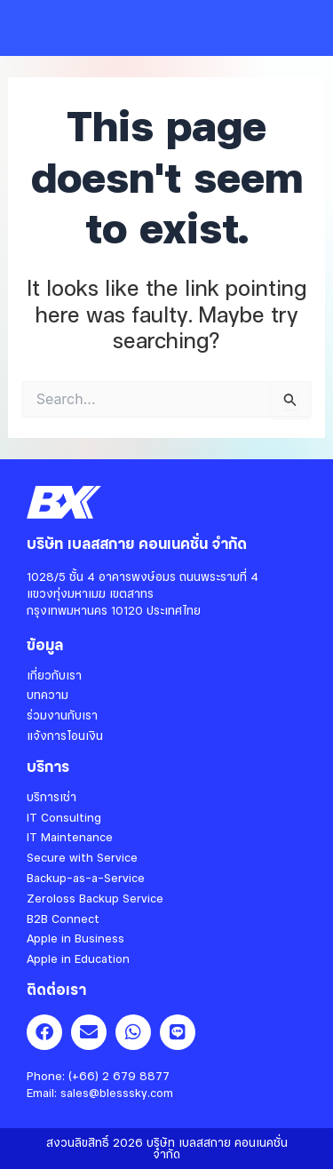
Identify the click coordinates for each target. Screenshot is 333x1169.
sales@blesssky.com (116, 1093)
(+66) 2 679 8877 (119, 1076)
